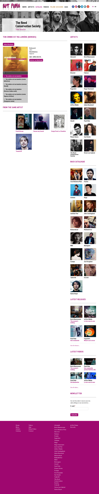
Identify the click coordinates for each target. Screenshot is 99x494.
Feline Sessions (56, 6)
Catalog (38, 6)
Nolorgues (57, 462)
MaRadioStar (58, 457)
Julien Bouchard (8, 44)
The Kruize (21, 29)
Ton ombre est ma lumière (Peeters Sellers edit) (12, 90)
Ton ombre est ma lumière (13, 76)
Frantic (56, 436)
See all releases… (75, 345)
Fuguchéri (57, 438)
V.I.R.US (56, 485)
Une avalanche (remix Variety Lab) (90, 369)
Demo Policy (32, 429)
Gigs (66, 6)
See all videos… (74, 387)
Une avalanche (74, 340)
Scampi (56, 470)
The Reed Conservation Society (58, 481)
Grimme (56, 440)
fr (93, 6)
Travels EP (19, 151)
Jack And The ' (58, 447)
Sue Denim (57, 475)
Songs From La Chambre (58, 131)
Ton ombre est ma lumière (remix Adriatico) (15, 80)
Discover (57, 432)
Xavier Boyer (58, 489)
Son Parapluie (58, 473)
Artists (31, 6)
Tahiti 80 (56, 477)
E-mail (72, 406)
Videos (46, 6)
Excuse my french (38, 131)
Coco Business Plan (60, 429)
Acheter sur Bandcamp (36, 60)
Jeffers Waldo (58, 449)
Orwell (56, 464)
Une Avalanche (74, 382)
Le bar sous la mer (89, 321)
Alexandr (57, 425)
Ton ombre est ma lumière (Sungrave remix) (12, 100)
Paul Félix (57, 466)
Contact (31, 431)
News (24, 6)
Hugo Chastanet (59, 445)
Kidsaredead (58, 455)
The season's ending (74, 322)
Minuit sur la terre (89, 340)
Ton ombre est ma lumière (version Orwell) (15, 85)
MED (55, 460)
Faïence (56, 434)
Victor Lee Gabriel (59, 487)
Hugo (56, 442)
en (95, 6)
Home (17, 425)
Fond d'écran (19, 131)
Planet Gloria (58, 468)
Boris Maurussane (59, 427)
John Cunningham (59, 451)
